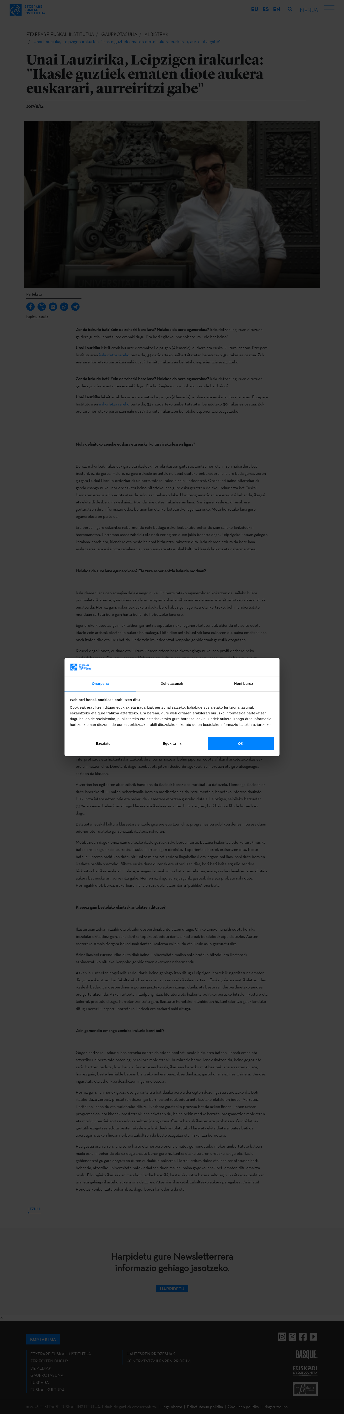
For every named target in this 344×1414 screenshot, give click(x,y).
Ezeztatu (103, 743)
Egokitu (172, 743)
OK (240, 743)
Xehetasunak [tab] (172, 683)
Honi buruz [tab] (243, 683)
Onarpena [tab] (100, 683)
